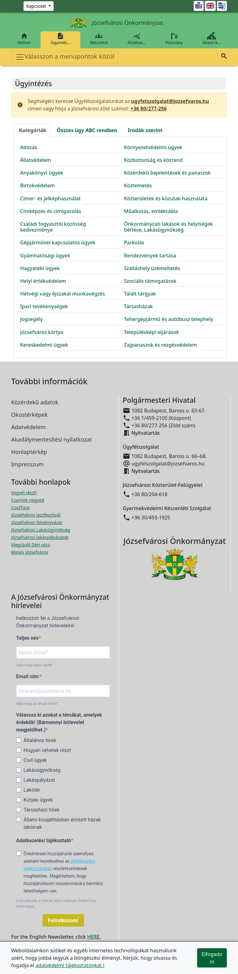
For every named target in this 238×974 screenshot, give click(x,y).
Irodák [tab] (145, 130)
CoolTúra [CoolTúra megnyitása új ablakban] (20, 507)
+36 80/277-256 (148, 108)
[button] (224, 57)
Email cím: (27, 676)
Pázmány (174, 38)
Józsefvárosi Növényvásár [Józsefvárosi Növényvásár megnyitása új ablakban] (37, 522)
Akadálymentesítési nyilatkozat (51, 439)
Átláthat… (137, 38)
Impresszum (27, 464)
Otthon (24, 38)
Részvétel (99, 38)
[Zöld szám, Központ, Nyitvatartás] (39, 6)
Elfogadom (212, 958)
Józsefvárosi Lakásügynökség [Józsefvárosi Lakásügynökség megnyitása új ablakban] (40, 530)
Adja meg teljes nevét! (34, 665)
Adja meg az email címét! (37, 703)
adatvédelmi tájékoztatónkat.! (69, 965)
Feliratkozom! (63, 920)
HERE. (94, 936)
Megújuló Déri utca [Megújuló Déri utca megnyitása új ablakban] (30, 545)
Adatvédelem (28, 427)
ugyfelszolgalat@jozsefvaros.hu (170, 101)
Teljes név (27, 638)
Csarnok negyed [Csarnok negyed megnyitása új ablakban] (27, 500)
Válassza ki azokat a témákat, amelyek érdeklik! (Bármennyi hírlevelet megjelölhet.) (59, 722)
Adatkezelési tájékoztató (43, 840)
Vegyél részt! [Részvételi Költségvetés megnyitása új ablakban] (24, 493)
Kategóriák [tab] (32, 130)
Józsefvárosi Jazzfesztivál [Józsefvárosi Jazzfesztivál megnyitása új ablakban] (35, 515)
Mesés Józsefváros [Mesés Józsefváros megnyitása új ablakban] (29, 552)
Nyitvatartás (145, 432)
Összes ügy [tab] (87, 130)
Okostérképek (29, 414)
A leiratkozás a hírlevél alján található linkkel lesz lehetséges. (56, 904)
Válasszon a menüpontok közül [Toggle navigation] (64, 57)
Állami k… (212, 38)
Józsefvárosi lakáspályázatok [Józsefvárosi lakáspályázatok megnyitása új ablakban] (39, 537)
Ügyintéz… (60, 38)
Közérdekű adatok (34, 402)
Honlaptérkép (29, 452)
